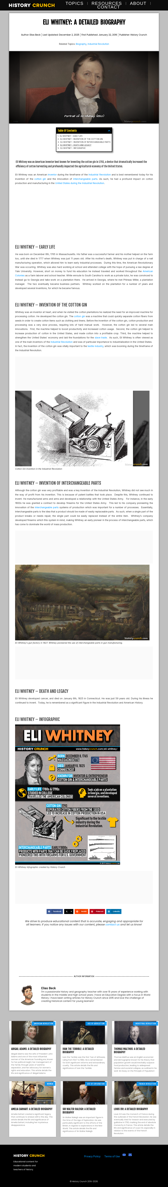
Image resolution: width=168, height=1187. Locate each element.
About (138, 3)
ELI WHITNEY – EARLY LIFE (74, 137)
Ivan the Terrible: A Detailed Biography (78, 1050)
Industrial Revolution (98, 44)
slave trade (101, 337)
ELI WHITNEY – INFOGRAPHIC (75, 146)
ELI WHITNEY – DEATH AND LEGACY (78, 144)
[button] (103, 133)
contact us (113, 924)
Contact (108, 7)
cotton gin (40, 179)
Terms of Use (112, 1156)
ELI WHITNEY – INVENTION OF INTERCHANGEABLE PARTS (85, 141)
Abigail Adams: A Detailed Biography (31, 1049)
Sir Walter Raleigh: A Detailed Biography (79, 1110)
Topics (74, 3)
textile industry (95, 346)
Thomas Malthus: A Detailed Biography (129, 1050)
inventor (52, 174)
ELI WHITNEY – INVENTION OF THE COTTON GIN (82, 139)
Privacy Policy (92, 1156)
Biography (81, 44)
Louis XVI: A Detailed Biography (131, 1109)
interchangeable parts (85, 179)
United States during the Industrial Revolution (79, 183)
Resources (106, 3)
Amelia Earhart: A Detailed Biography (31, 1109)
